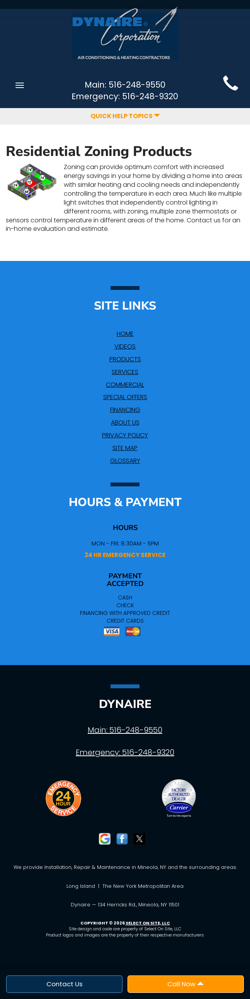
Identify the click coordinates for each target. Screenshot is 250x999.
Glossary (125, 460)
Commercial (125, 384)
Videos (125, 346)
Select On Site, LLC (148, 923)
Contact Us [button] (64, 984)
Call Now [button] (185, 984)
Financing (125, 409)
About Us (125, 422)
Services (125, 371)
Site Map (125, 448)
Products (125, 359)
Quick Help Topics (125, 116)
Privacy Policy (125, 435)
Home (125, 333)
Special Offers (125, 397)
